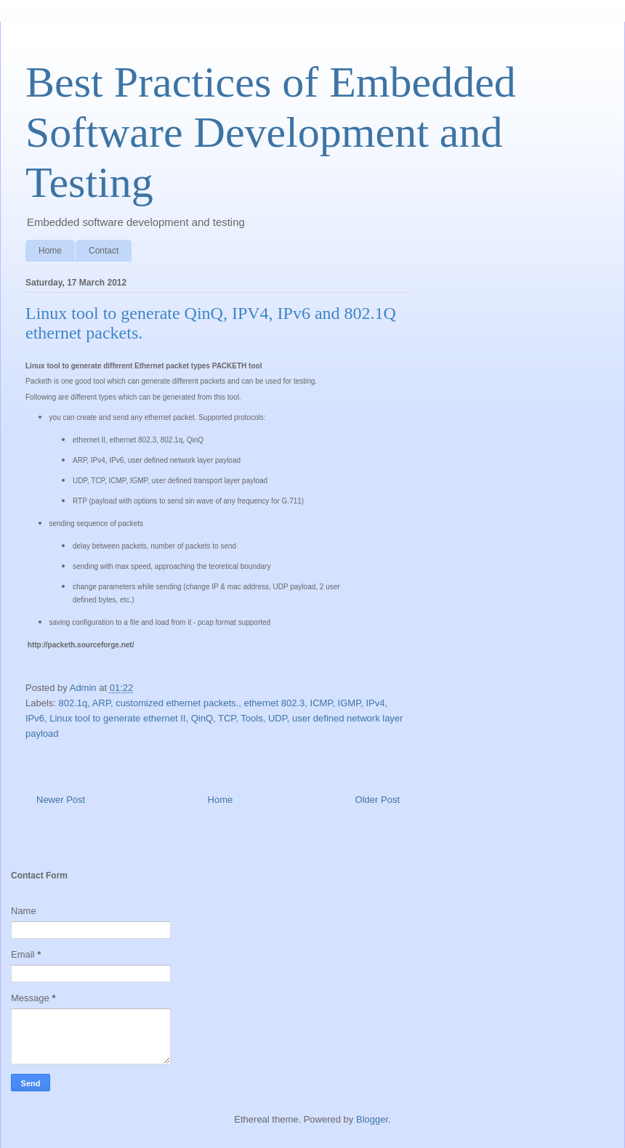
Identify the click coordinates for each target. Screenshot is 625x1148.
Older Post (377, 799)
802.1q (73, 703)
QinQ (202, 718)
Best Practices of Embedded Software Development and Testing (270, 132)
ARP (101, 703)
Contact (103, 251)
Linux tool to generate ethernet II (117, 718)
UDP (277, 718)
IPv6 (34, 718)
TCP (226, 718)
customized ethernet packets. (177, 703)
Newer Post (60, 799)
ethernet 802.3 (274, 703)
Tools (251, 718)
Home (50, 251)
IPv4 (375, 703)
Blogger (372, 1119)
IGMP (349, 703)
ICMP (321, 703)
